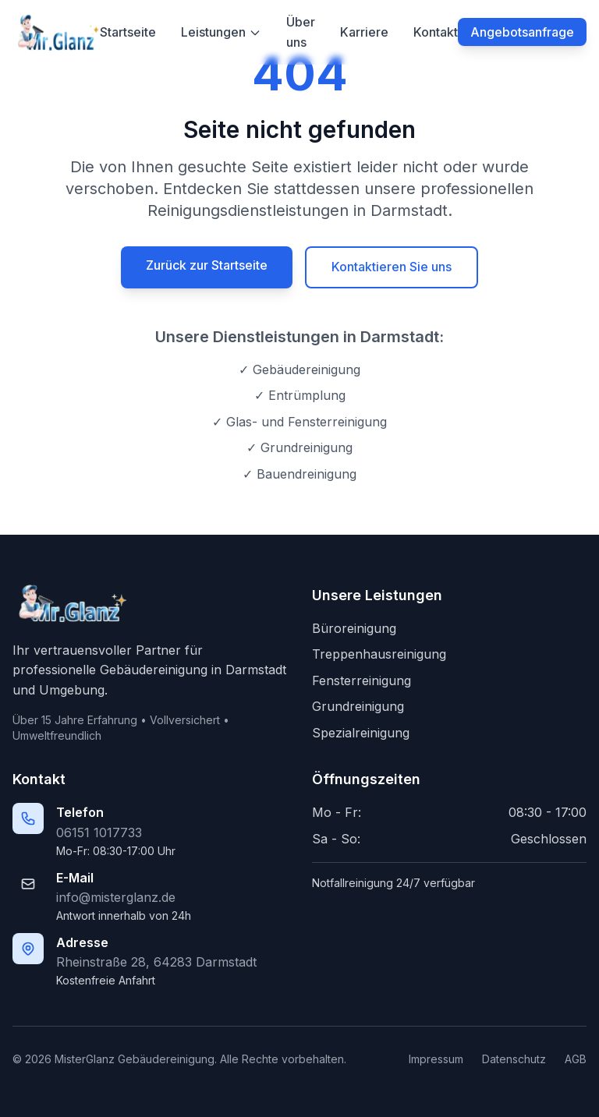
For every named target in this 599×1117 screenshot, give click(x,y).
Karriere (364, 32)
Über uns (300, 32)
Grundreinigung (358, 706)
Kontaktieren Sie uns (391, 266)
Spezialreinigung (360, 733)
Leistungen (221, 32)
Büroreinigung (354, 628)
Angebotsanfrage (522, 32)
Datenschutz (514, 1059)
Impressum (436, 1059)
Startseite (128, 32)
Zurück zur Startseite (207, 265)
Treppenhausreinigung (379, 654)
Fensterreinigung (361, 680)
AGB (576, 1059)
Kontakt (435, 32)
